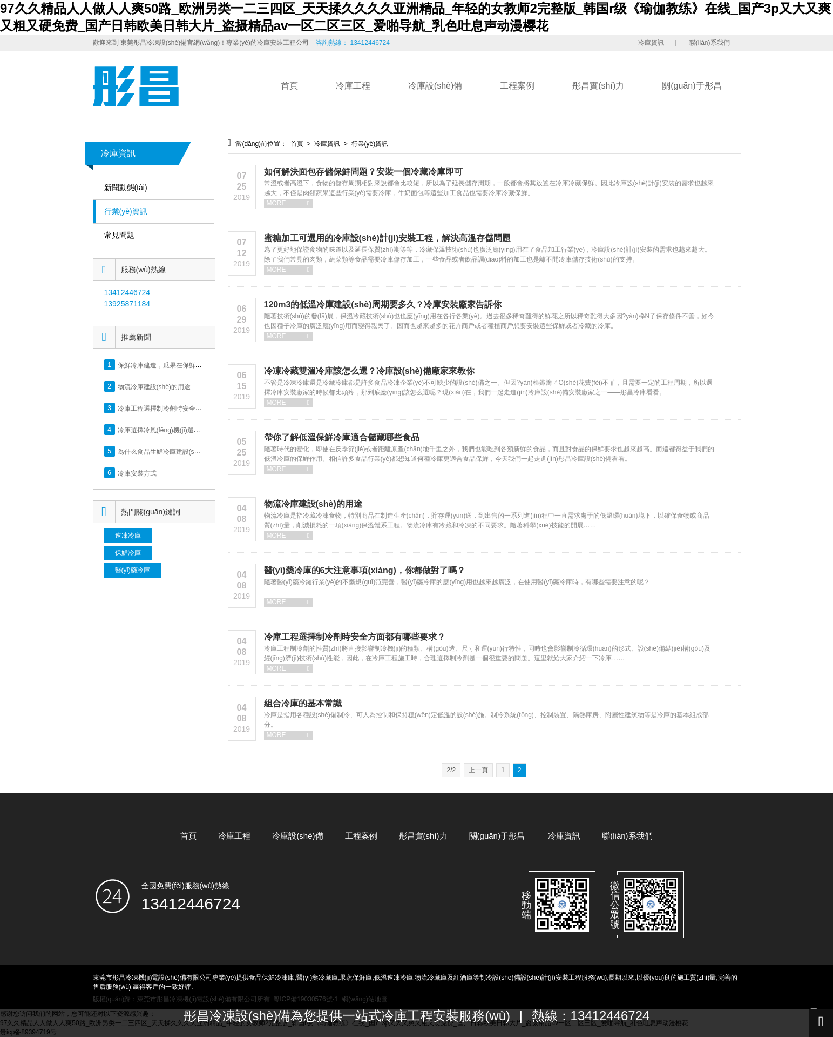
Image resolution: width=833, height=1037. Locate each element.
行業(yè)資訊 (125, 211)
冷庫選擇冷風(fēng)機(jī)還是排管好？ (172, 429)
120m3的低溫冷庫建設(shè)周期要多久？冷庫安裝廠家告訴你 (383, 304)
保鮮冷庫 (128, 553)
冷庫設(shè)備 (435, 85)
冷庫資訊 (651, 42)
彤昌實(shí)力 (598, 85)
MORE (288, 203)
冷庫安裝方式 (137, 473)
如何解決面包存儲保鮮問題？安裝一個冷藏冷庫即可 (363, 171)
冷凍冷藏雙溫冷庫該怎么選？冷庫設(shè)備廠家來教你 (369, 371)
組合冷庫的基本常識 (303, 703)
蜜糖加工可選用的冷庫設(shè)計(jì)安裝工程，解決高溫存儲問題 (387, 238)
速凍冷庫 (128, 535)
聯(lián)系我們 (709, 42)
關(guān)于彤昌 (691, 85)
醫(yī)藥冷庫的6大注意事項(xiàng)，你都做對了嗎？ (364, 570)
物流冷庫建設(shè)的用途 (154, 386)
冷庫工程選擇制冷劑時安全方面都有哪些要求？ (186, 408)
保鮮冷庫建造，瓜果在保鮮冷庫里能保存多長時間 (189, 365)
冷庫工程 (353, 85)
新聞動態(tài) (125, 187)
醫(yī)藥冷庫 (132, 570)
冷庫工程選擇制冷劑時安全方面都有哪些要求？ (354, 636)
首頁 (289, 85)
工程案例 (517, 85)
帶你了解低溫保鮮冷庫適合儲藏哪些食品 (341, 437)
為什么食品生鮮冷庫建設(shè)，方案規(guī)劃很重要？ (196, 451)
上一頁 (478, 770)
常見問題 (119, 235)
